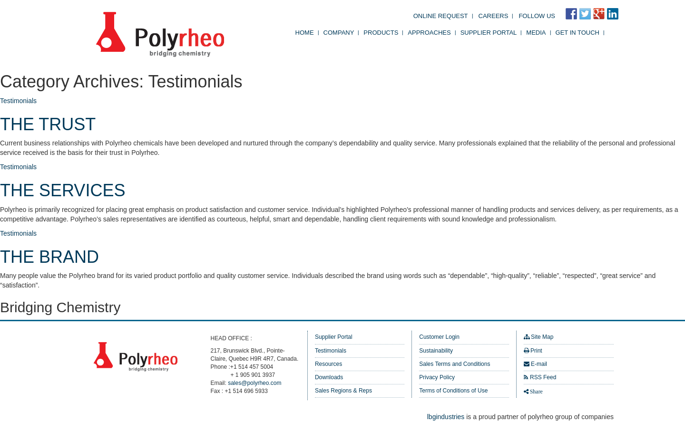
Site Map (542, 337)
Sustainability (436, 350)
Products (380, 32)
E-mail (539, 364)
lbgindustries (446, 417)
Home (304, 32)
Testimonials (18, 101)
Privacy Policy (437, 377)
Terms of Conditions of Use (453, 390)
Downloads (329, 377)
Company (338, 32)
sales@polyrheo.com (254, 383)
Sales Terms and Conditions (454, 364)
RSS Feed (543, 377)
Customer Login (439, 337)
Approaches (429, 32)
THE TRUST (48, 124)
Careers (494, 15)
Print (536, 350)
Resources (328, 364)
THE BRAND (49, 257)
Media (536, 32)
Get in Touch (577, 32)
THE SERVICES (62, 190)
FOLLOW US (537, 15)
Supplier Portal (488, 32)
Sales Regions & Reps (343, 390)
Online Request (440, 15)
